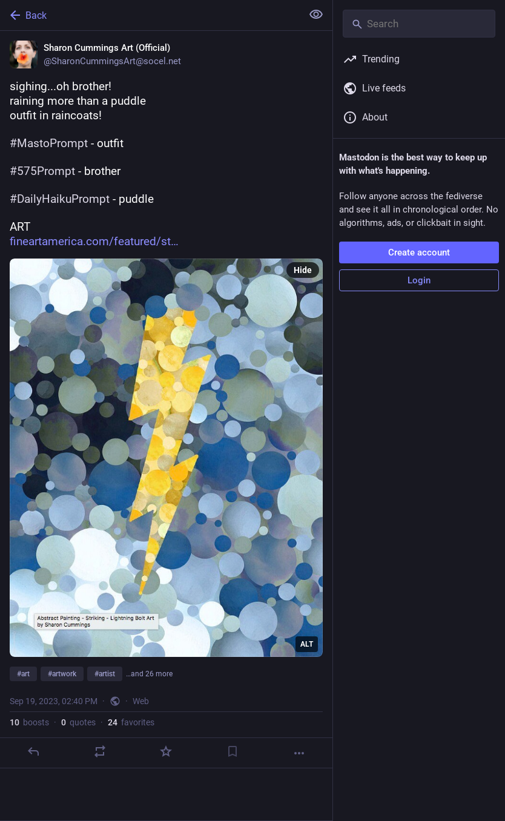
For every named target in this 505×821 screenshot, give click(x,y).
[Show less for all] (316, 14)
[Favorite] (166, 751)
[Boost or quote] (100, 751)
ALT (306, 644)
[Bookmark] (232, 751)
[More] (299, 753)
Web (141, 701)
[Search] (419, 24)
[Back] (150, 15)
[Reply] (33, 751)
